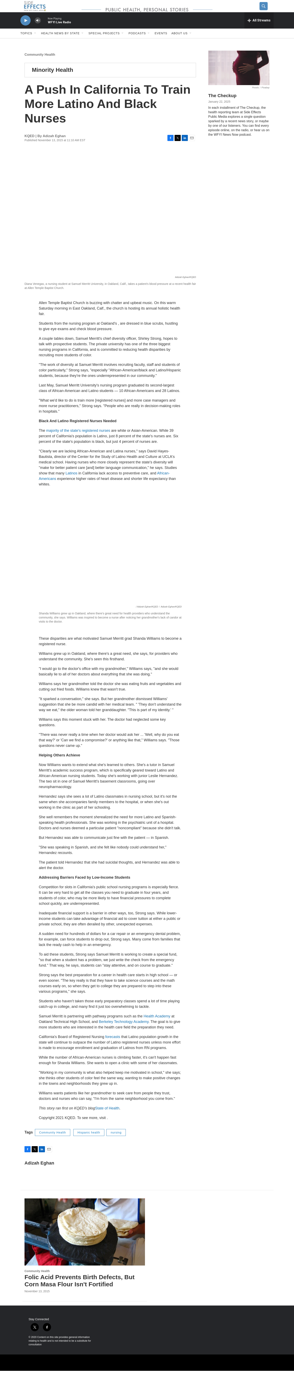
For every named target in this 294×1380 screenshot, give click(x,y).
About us (179, 42)
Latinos (72, 482)
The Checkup (222, 104)
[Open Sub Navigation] (35, 42)
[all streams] (259, 29)
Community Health (39, 64)
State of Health (107, 1117)
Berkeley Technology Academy (123, 1031)
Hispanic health (89, 1141)
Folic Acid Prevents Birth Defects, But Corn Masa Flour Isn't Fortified (79, 1290)
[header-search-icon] (267, 11)
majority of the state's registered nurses (78, 440)
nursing (116, 1141)
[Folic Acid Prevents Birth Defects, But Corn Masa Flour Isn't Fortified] (84, 1241)
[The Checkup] (239, 77)
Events (161, 42)
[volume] (37, 29)
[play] (25, 29)
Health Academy (157, 1025)
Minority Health (52, 79)
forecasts (113, 1046)
